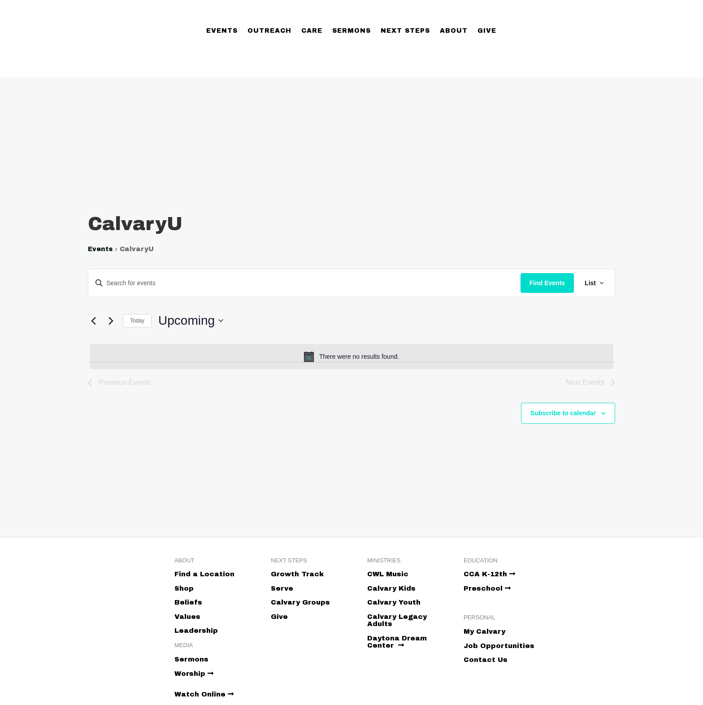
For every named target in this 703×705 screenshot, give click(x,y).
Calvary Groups (300, 602)
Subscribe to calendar (563, 413)
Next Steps (405, 30)
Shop (184, 588)
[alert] (351, 356)
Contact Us (486, 659)
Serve (282, 588)
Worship (193, 673)
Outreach (269, 30)
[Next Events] (110, 320)
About (454, 30)
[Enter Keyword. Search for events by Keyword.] (304, 283)
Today (137, 321)
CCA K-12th (489, 574)
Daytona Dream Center (397, 642)
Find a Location (204, 574)
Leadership (196, 630)
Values (187, 616)
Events (222, 30)
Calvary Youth (394, 602)
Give (486, 30)
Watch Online (204, 694)
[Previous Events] (93, 320)
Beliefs (188, 602)
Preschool (487, 588)
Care (311, 30)
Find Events (547, 283)
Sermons (351, 30)
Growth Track (297, 574)
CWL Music (387, 574)
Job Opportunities (499, 645)
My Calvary (484, 631)
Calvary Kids (391, 588)
